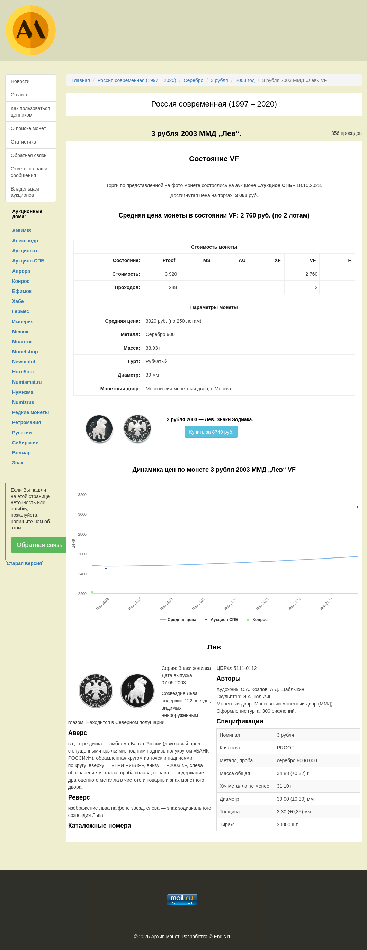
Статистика (23, 142)
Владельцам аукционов (25, 192)
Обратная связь (28, 155)
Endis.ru (222, 936)
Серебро (193, 80)
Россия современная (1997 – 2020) (137, 80)
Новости (20, 81)
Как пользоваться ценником (30, 111)
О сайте (19, 95)
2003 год (244, 80)
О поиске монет (28, 128)
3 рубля (219, 80)
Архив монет (165, 936)
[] (24, 563)
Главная (81, 80)
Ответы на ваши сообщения (29, 172)
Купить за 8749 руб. (211, 432)
